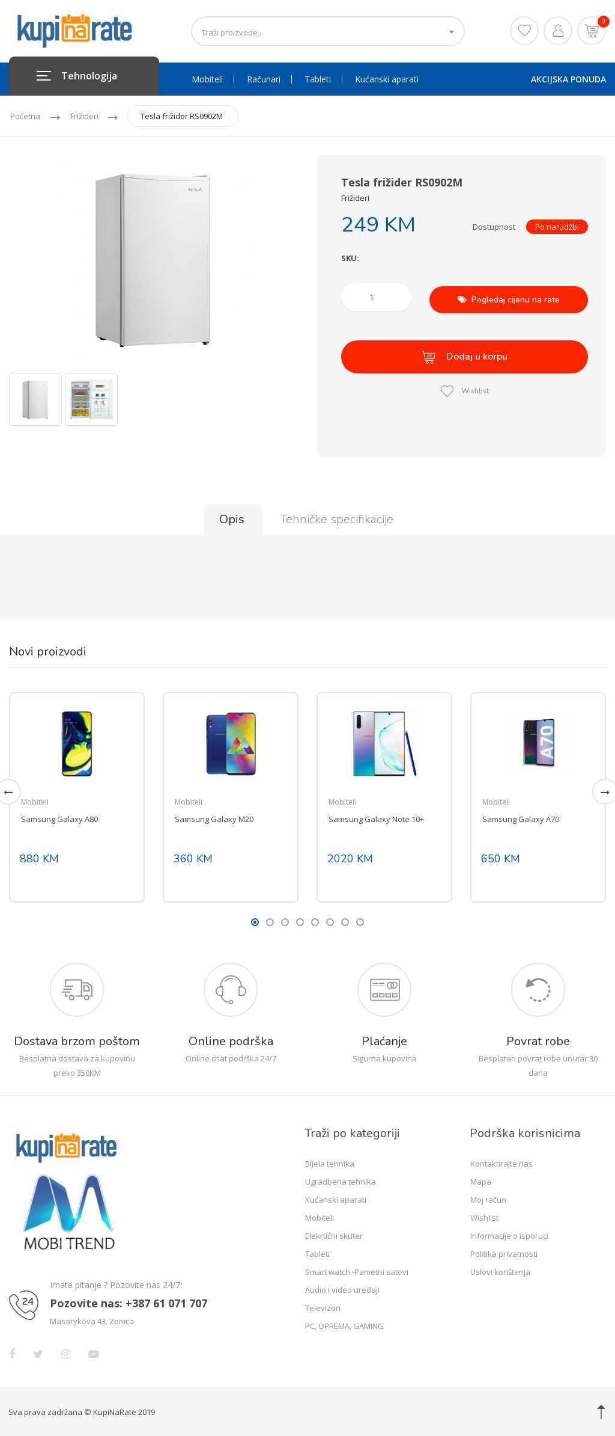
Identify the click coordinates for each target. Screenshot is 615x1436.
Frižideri (87, 116)
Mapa (480, 1180)
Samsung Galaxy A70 (520, 817)
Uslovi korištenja (500, 1270)
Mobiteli (207, 79)
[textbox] (328, 32)
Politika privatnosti (504, 1252)
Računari (263, 79)
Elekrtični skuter (334, 1234)
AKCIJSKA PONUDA (568, 79)
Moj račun (488, 1198)
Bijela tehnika (329, 1162)
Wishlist (465, 382)
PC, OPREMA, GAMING (344, 1324)
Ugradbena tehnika (340, 1180)
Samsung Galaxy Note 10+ (376, 817)
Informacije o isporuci (509, 1234)
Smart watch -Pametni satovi (356, 1270)
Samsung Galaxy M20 (214, 817)
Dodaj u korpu (464, 351)
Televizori (323, 1306)
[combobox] (328, 31)
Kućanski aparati (387, 79)
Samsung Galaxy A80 (59, 817)
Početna (25, 116)
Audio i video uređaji (342, 1288)
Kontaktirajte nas (501, 1162)
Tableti (317, 79)
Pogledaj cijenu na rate (509, 296)
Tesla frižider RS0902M (187, 116)
